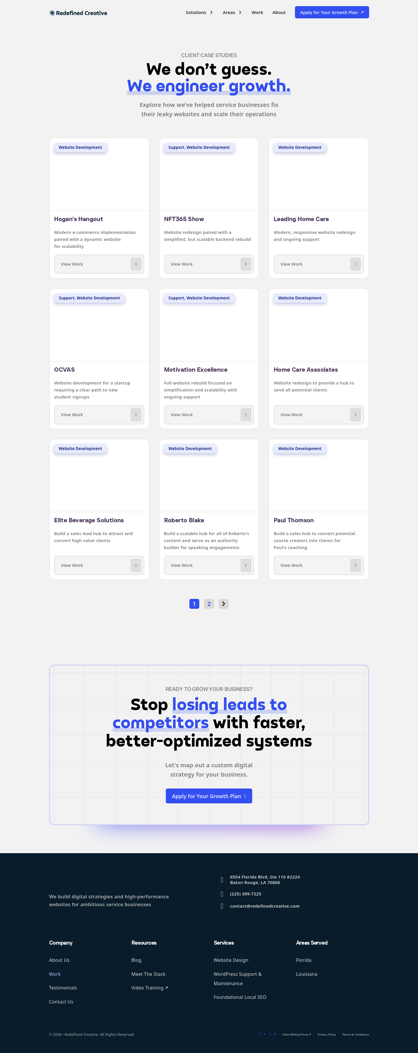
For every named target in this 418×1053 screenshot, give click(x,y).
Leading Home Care (301, 219)
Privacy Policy (327, 1034)
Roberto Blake (184, 520)
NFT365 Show (184, 219)
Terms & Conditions (355, 1034)
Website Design (231, 960)
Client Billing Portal (295, 1034)
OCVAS (64, 369)
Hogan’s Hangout (78, 219)
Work (257, 12)
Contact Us (61, 1002)
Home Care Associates (306, 369)
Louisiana (307, 974)
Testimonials (63, 988)
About (279, 12)
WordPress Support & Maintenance (238, 979)
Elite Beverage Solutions (89, 520)
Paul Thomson (294, 520)
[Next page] (224, 604)
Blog (136, 960)
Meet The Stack (148, 974)
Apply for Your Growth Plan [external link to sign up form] (209, 796)
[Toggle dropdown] (211, 12)
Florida (304, 960)
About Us (59, 960)
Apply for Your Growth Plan (329, 12)
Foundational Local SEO (240, 997)
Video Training (147, 988)
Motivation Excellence (195, 369)
